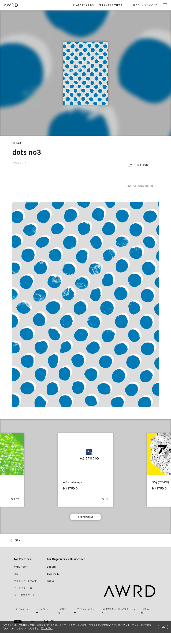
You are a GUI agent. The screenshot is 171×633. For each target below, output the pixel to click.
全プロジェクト (21, 610)
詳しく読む (47, 628)
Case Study (53, 575)
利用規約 (58, 610)
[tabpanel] (86, 73)
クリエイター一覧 (23, 589)
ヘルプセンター (41, 610)
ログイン (137, 5)
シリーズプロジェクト (25, 596)
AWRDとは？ (20, 568)
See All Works (85, 517)
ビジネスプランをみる (83, 5)
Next (168, 470)
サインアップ (150, 5)
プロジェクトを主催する (110, 5)
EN (32, 619)
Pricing (50, 582)
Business (52, 568)
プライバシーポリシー (77, 610)
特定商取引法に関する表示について (110, 610)
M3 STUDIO (143, 165)
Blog (16, 575)
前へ (17, 541)
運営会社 (136, 610)
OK (163, 627)
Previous (2, 470)
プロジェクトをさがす (25, 582)
